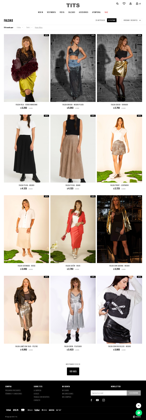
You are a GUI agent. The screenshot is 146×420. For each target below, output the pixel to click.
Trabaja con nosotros (41, 397)
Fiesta (62, 12)
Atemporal (96, 12)
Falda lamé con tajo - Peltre (26, 346)
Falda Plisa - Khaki (72, 185)
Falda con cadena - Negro (119, 265)
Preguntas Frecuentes (12, 390)
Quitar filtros (39, 27)
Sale (106, 12)
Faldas (19, 27)
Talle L (28, 27)
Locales (36, 393)
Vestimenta (51, 12)
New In (40, 12)
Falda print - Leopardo (119, 185)
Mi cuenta (65, 390)
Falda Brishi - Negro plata (73, 104)
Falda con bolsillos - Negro (119, 346)
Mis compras (66, 397)
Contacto (37, 400)
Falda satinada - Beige (26, 265)
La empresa (37, 390)
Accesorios (83, 12)
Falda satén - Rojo (73, 265)
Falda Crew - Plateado (73, 346)
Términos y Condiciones (13, 393)
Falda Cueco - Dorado (119, 104)
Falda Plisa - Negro (26, 185)
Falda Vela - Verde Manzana (26, 104)
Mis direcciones (67, 393)
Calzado (71, 12)
